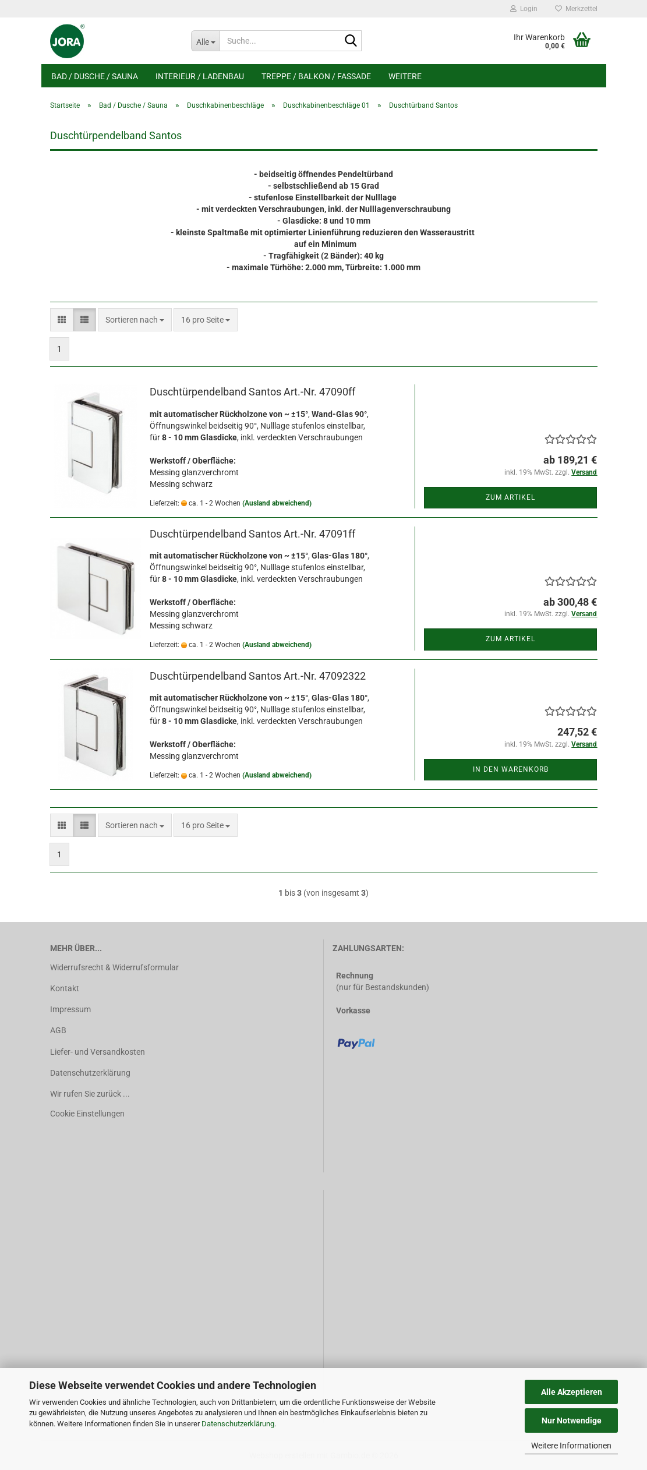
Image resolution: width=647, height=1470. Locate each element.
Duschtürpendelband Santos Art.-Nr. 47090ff (252, 392)
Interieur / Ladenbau (199, 76)
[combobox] (135, 319)
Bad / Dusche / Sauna (94, 76)
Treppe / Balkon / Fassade (316, 76)
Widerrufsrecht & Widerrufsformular (114, 967)
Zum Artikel (510, 497)
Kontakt (64, 988)
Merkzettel (576, 9)
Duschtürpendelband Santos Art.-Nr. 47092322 (258, 676)
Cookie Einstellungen (87, 1113)
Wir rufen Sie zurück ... (90, 1093)
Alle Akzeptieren (571, 1392)
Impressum (70, 1009)
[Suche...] (205, 40)
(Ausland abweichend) (277, 503)
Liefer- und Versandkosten (97, 1051)
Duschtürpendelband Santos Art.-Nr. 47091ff (252, 534)
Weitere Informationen (571, 1445)
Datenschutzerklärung (237, 1423)
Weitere (405, 76)
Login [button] (524, 9)
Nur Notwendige (572, 1420)
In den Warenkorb (511, 769)
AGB (58, 1030)
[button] (61, 319)
